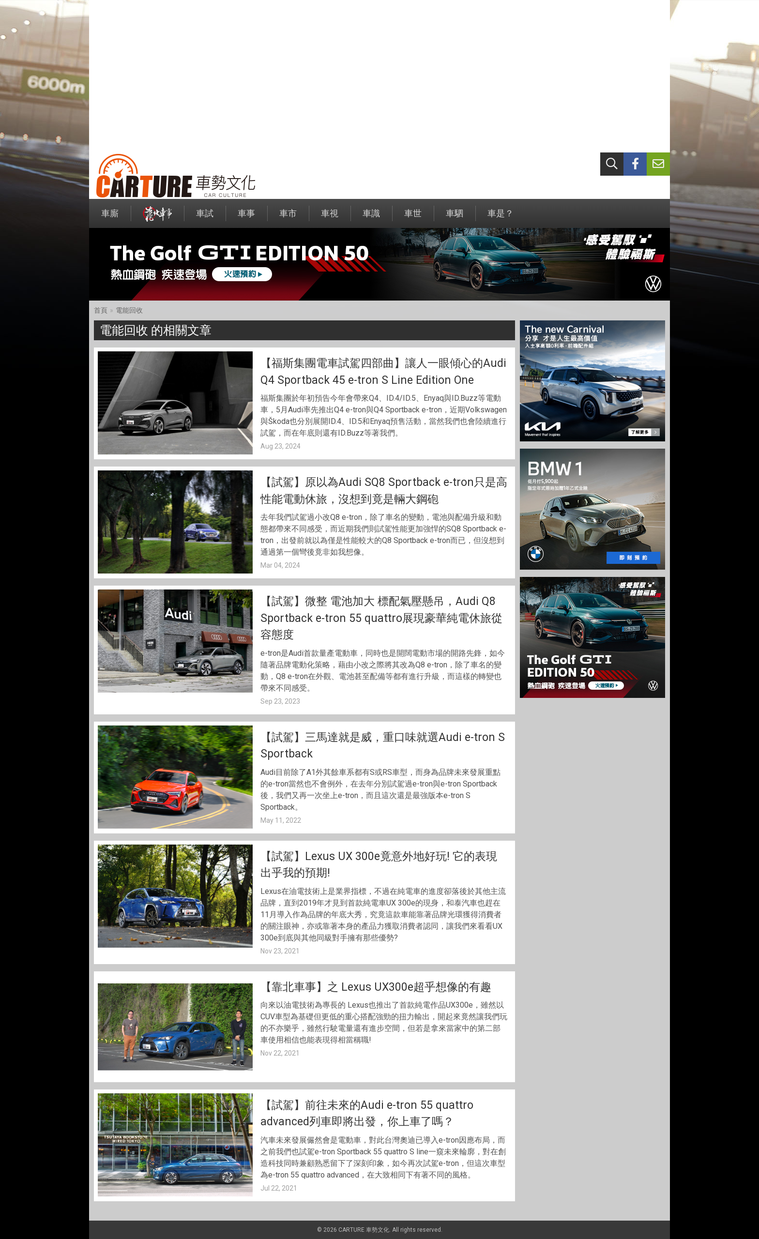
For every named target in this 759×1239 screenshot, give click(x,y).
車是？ (500, 218)
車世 (413, 218)
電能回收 (129, 310)
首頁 (100, 310)
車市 (288, 218)
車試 (205, 218)
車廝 (110, 218)
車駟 (454, 218)
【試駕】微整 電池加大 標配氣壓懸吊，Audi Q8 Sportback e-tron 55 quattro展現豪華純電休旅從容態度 (381, 618)
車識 (371, 218)
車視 (329, 218)
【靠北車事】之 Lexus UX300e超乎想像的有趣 (375, 987)
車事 (246, 218)
